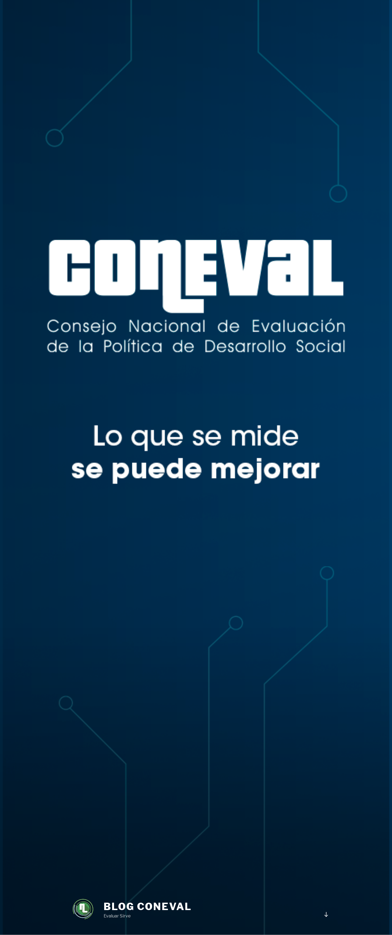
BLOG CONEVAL (148, 906)
